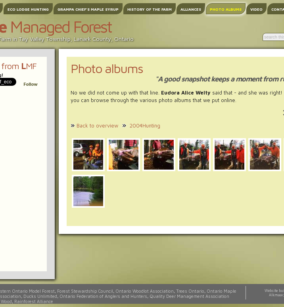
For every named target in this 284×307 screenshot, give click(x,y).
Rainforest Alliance (33, 301)
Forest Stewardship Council (85, 290)
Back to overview (97, 125)
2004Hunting (145, 125)
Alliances (190, 9)
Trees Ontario (190, 290)
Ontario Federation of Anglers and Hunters (103, 296)
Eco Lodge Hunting (28, 9)
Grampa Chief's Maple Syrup (88, 9)
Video (256, 9)
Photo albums (226, 9)
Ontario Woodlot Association (144, 290)
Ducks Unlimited (40, 296)
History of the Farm (149, 9)
